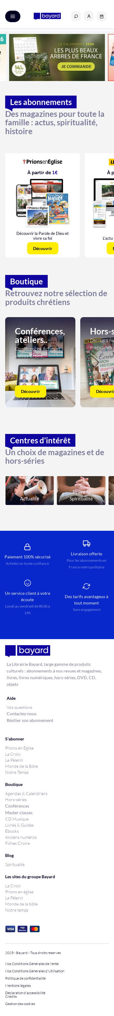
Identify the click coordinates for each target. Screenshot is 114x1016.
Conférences (17, 805)
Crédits (11, 996)
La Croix (12, 754)
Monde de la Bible (21, 766)
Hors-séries (16, 799)
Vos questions (19, 707)
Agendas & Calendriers (26, 793)
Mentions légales (18, 985)
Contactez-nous (21, 713)
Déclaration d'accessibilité (25, 993)
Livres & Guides (19, 825)
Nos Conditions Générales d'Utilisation (35, 971)
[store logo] (47, 16)
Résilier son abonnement (30, 720)
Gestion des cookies (20, 1004)
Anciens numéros (21, 837)
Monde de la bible (21, 903)
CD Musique (17, 818)
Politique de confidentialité (25, 978)
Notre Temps (17, 772)
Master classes (19, 812)
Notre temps (16, 910)
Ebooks (12, 831)
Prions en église (19, 891)
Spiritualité (15, 864)
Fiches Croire (17, 843)
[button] (89, 16)
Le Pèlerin (14, 760)
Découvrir (30, 391)
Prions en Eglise (19, 747)
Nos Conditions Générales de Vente (32, 964)
